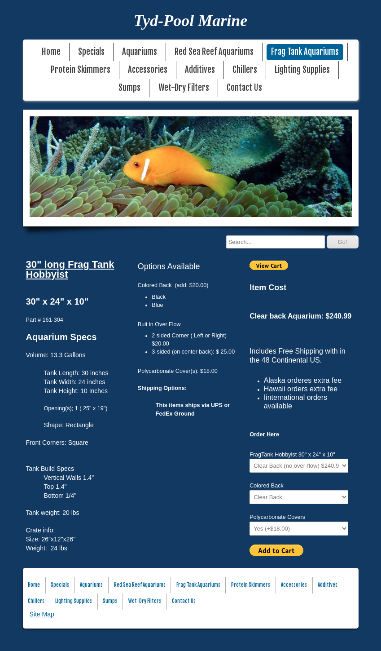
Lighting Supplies (302, 70)
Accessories (147, 70)
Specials (91, 52)
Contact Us (244, 88)
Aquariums (139, 52)
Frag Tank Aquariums (305, 52)
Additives (200, 70)
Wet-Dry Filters (183, 88)
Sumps (129, 88)
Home (51, 52)
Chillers (244, 70)
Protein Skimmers (80, 70)
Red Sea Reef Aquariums (214, 52)
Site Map (42, 614)
